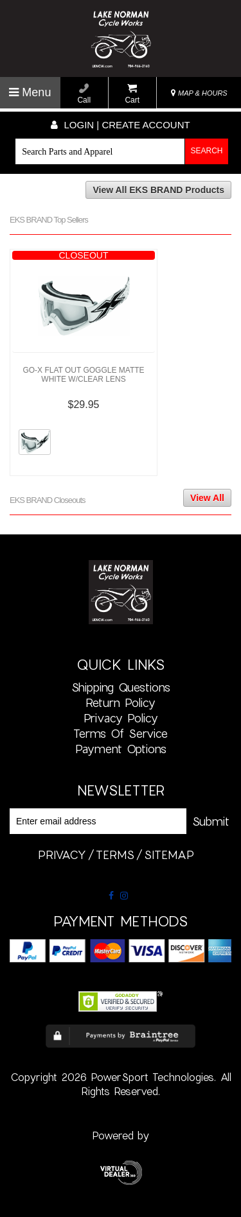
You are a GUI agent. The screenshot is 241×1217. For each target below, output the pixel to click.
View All (207, 498)
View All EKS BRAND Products (158, 190)
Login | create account (120, 124)
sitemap (169, 854)
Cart (132, 94)
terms (115, 854)
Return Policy (120, 702)
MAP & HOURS (199, 93)
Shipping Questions (120, 687)
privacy (62, 854)
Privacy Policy (121, 718)
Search (207, 150)
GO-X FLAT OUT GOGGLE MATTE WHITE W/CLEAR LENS (83, 375)
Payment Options (120, 749)
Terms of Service (120, 733)
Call (84, 94)
